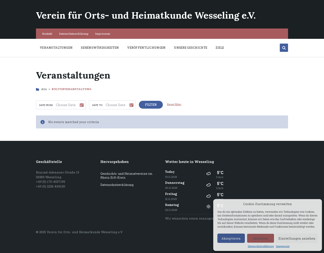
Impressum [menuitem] (102, 34)
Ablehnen (260, 238)
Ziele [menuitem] (220, 48)
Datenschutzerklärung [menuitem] (73, 34)
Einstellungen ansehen (297, 238)
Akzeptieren (231, 238)
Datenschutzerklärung (261, 246)
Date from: (46, 105)
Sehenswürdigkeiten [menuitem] (100, 48)
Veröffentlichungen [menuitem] (146, 48)
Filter (151, 104)
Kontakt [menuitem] (47, 34)
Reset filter (174, 104)
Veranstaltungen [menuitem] (56, 48)
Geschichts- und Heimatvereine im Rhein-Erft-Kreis (126, 175)
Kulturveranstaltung (71, 89)
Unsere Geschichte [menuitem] (190, 48)
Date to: (97, 105)
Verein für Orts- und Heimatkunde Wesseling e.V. (146, 15)
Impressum (282, 246)
